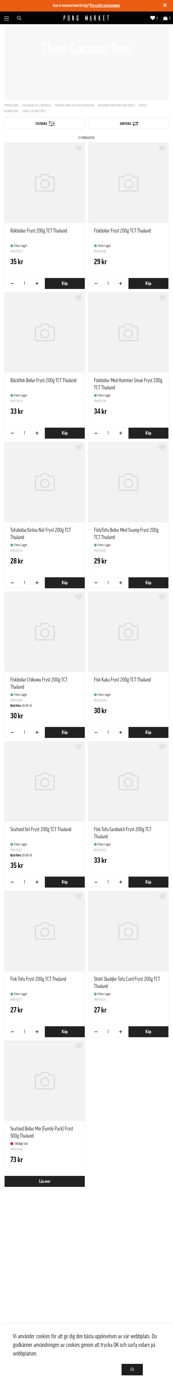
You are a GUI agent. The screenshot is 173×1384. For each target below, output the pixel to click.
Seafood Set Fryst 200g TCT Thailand (40, 829)
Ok (132, 1369)
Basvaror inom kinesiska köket (116, 105)
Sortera (129, 124)
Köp (65, 283)
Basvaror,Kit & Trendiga (36, 105)
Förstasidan (11, 105)
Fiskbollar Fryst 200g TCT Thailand (122, 230)
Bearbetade (11, 111)
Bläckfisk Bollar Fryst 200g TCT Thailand (43, 380)
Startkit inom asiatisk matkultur (74, 105)
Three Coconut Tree (34, 111)
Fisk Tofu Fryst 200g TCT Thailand (38, 979)
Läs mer (45, 1181)
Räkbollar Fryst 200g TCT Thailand (38, 230)
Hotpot (143, 105)
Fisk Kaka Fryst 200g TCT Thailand (122, 679)
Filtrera (45, 124)
